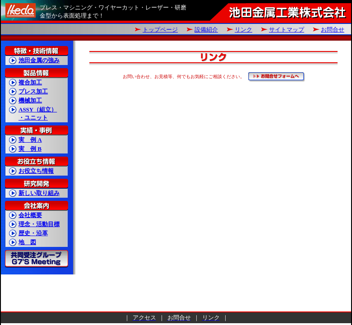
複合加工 (30, 82)
